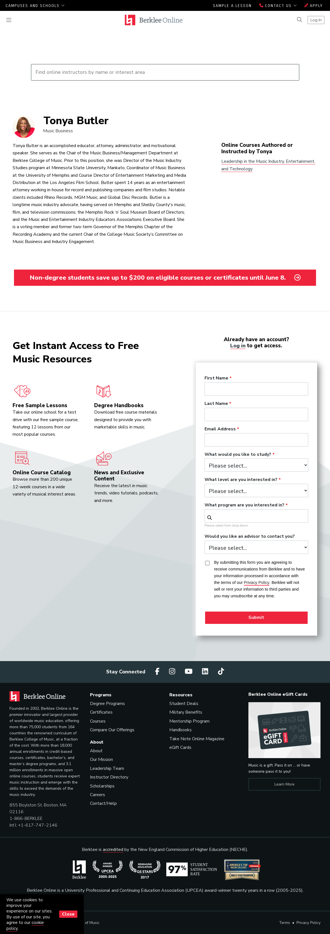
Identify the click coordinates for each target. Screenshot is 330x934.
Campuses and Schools (35, 5)
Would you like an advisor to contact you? (250, 536)
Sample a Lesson (232, 5)
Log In (316, 20)
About (96, 751)
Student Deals (183, 703)
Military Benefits (185, 712)
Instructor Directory (109, 777)
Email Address (220, 429)
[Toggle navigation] (9, 20)
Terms (284, 922)
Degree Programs (107, 703)
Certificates (101, 712)
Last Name (216, 403)
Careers (97, 795)
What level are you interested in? (241, 480)
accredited (113, 849)
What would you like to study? (238, 454)
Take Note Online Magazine (196, 738)
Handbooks (180, 730)
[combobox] (256, 516)
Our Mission (101, 759)
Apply (313, 5)
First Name (216, 378)
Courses (98, 721)
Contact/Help (103, 803)
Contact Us (278, 5)
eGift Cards (180, 747)
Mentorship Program (189, 721)
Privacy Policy (308, 922)
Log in (238, 345)
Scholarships (102, 786)
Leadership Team (107, 768)
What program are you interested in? (244, 505)
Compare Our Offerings (112, 730)
